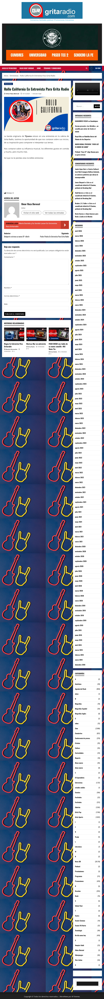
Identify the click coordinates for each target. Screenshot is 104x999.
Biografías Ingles (80, 713)
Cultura (77, 748)
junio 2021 (78, 517)
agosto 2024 (79, 329)
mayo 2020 (78, 581)
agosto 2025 (79, 270)
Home (39, 68)
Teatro (77, 916)
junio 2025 (78, 280)
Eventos (77, 792)
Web (6, 304)
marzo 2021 (79, 531)
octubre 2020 (79, 556)
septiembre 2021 (80, 502)
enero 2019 (79, 660)
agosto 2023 (79, 388)
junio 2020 (78, 576)
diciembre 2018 (80, 664)
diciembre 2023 (80, 369)
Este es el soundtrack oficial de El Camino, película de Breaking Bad (85, 185)
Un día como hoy (80, 935)
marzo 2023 (79, 413)
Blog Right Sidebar (27, 68)
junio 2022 (78, 457)
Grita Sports (79, 817)
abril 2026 (78, 231)
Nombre (8, 288)
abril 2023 (78, 408)
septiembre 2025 (80, 265)
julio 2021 (78, 512)
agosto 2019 (79, 625)
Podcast (77, 866)
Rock (76, 896)
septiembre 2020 (81, 561)
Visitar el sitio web (31, 213)
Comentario (9, 257)
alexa (76, 694)
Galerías (77, 807)
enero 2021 (78, 541)
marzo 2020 (79, 591)
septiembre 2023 (80, 384)
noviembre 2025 (80, 255)
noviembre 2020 (80, 551)
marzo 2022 (79, 472)
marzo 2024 (79, 354)
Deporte (77, 758)
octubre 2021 (79, 497)
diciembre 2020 (80, 546)
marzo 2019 (79, 650)
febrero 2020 (79, 596)
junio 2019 (78, 635)
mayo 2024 (78, 344)
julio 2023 (78, 393)
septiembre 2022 (80, 443)
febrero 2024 (79, 359)
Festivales (78, 797)
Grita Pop (78, 812)
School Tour (79, 906)
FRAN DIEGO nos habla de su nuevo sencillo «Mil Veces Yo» (58, 346)
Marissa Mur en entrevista (36, 343)
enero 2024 (79, 364)
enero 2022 (79, 482)
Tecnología (78, 930)
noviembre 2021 (80, 492)
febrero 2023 (79, 418)
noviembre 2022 (80, 433)
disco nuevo (79, 768)
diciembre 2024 (80, 310)
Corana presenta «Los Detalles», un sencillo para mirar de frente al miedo (86, 129)
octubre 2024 (79, 319)
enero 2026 (79, 245)
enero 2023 (79, 423)
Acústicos (78, 684)
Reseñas (78, 891)
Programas (78, 876)
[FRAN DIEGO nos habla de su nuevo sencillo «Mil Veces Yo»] (59, 334)
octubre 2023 (79, 379)
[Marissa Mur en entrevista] (36, 334)
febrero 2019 (79, 655)
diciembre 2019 (80, 605)
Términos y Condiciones (52, 68)
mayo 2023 (78, 403)
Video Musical (79, 950)
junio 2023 (78, 398)
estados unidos (80, 787)
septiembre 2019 (80, 620)
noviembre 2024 (80, 315)
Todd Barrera (79, 193)
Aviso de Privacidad (9, 68)
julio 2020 (78, 571)
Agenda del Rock (80, 689)
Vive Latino (78, 960)
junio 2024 (78, 339)
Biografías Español (81, 708)
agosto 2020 (79, 566)
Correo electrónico (12, 296)
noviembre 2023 (80, 374)
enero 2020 (79, 600)
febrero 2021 (79, 536)
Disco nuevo (79, 763)
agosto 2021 (79, 507)
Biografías (78, 704)
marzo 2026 (79, 236)
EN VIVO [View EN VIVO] (94, 68)
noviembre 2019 (80, 610)
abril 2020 (78, 586)
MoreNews (64, 996)
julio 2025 (78, 275)
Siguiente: (52, 235)
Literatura (78, 846)
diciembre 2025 (80, 250)
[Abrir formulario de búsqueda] (86, 68)
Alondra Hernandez (11, 349)
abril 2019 (78, 645)
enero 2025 (79, 305)
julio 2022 (78, 453)
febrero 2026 (79, 241)
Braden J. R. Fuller (81, 203)
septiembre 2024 (80, 324)
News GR (9, 338)
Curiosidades (79, 753)
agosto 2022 (79, 448)
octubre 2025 (79, 260)
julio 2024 (78, 334)
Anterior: (20, 235)
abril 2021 (78, 526)
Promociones (79, 881)
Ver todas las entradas (54, 213)
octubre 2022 (79, 438)
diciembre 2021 (80, 487)
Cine (76, 728)
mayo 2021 (78, 522)
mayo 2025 (78, 285)
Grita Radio (31, 347)
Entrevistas (8, 84)
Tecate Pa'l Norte (80, 925)
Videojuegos (79, 955)
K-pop (77, 837)
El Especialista (79, 777)
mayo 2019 (78, 640)
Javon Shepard (79, 182)
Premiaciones (79, 871)
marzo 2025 (79, 295)
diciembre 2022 (80, 428)
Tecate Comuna (80, 920)
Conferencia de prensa (82, 738)
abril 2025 (78, 290)
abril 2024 (78, 349)
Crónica (77, 743)
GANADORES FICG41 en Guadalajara (86, 121)
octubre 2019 (79, 615)
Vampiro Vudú (79, 945)
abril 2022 (78, 467)
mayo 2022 (78, 462)
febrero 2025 (79, 300)
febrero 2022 (79, 477)
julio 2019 (78, 630)
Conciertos (78, 733)
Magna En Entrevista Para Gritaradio (13, 345)
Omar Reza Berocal (12, 94)
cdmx (76, 723)
